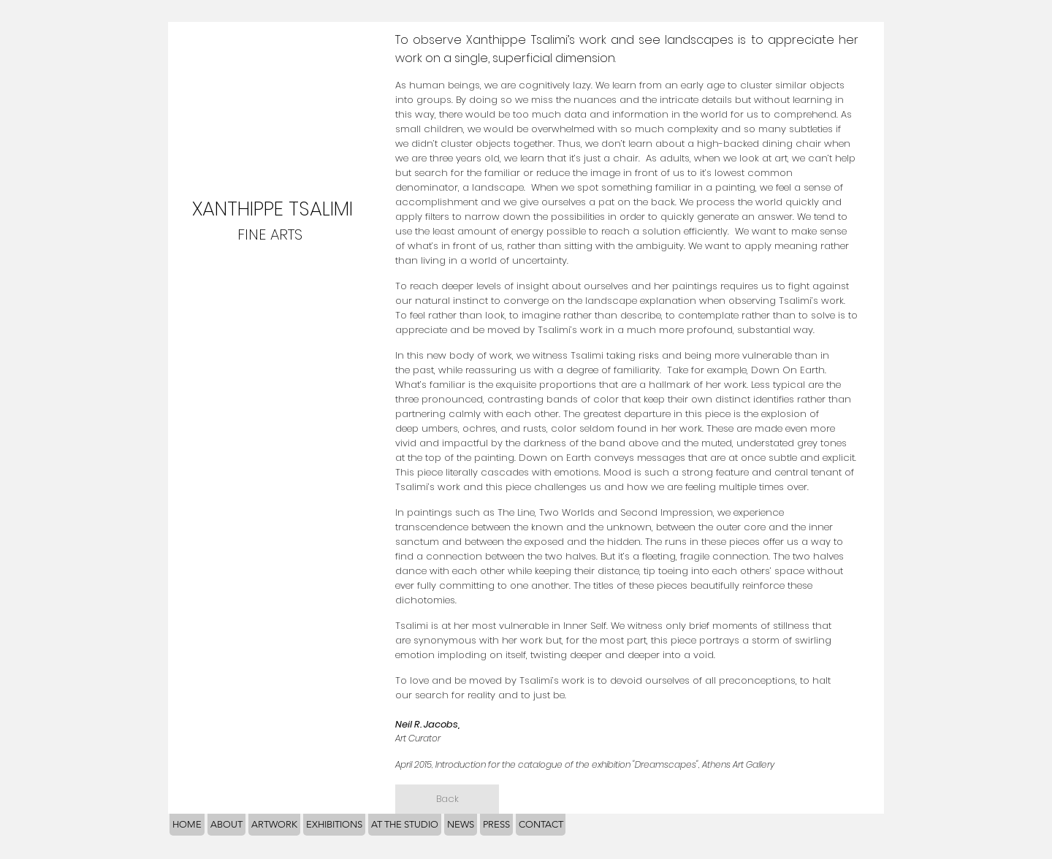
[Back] (447, 799)
